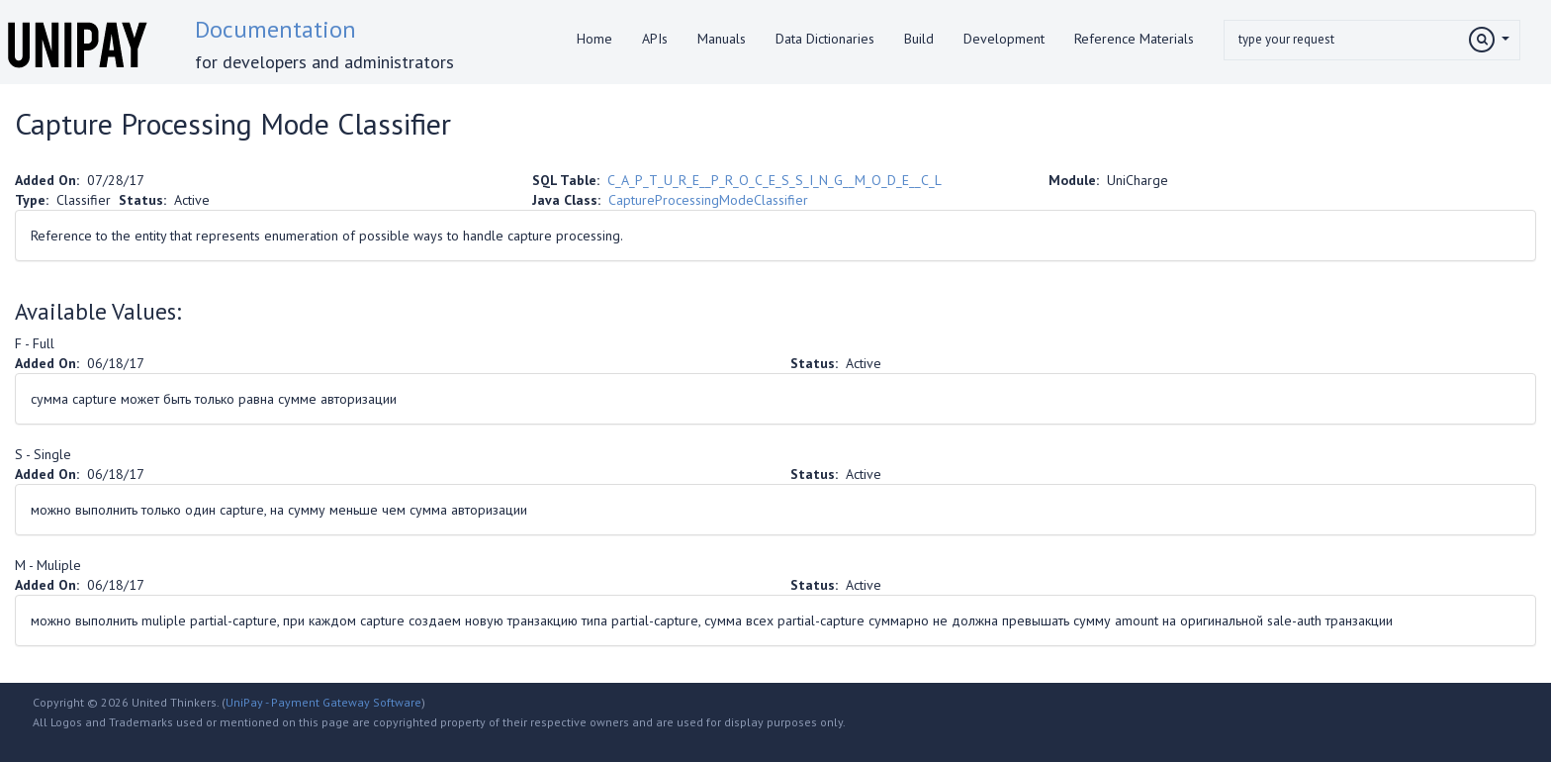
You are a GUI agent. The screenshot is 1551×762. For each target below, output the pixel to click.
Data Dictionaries (825, 39)
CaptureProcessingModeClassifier (708, 200)
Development (1004, 39)
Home (594, 39)
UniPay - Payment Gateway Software (323, 702)
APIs (655, 39)
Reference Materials (1134, 39)
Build (919, 39)
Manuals (721, 39)
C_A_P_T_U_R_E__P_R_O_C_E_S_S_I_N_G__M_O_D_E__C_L (774, 180)
